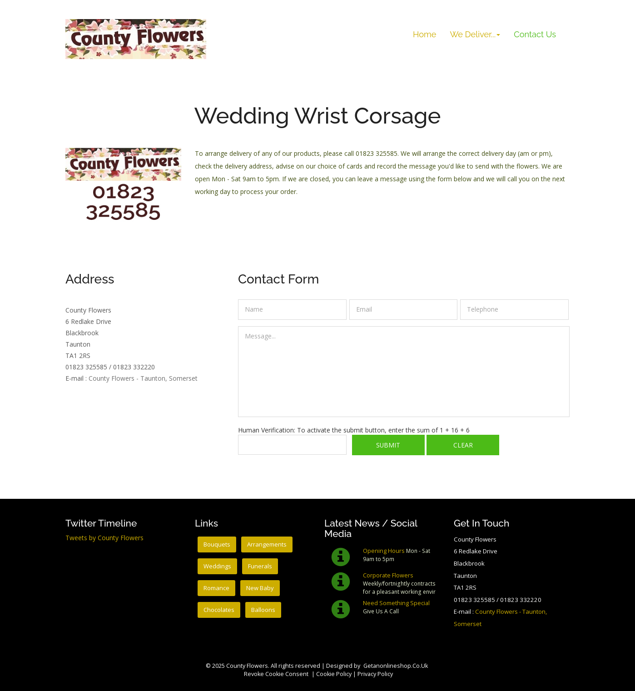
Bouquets (216, 544)
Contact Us (538, 34)
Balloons (264, 610)
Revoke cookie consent (276, 674)
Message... (404, 371)
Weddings (217, 566)
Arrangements (268, 544)
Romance (216, 588)
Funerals (261, 566)
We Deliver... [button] (475, 34)
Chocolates (219, 610)
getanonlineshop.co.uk (395, 666)
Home (424, 34)
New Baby (261, 588)
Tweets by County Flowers (104, 537)
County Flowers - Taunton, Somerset (143, 378)
